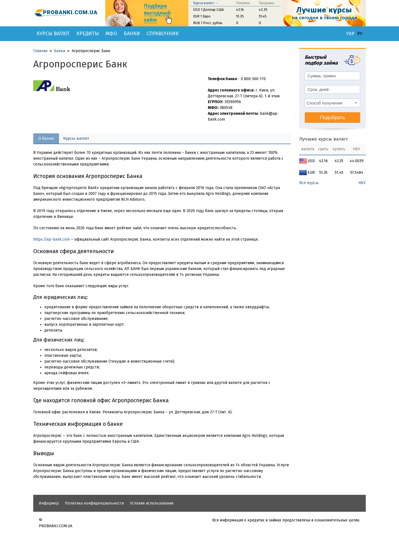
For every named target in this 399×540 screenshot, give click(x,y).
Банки (132, 33)
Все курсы (308, 182)
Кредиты (87, 33)
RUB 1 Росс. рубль (207, 23)
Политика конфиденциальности (94, 503)
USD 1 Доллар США (208, 9)
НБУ (362, 182)
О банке (46, 138)
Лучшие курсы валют (323, 139)
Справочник (163, 33)
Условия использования (151, 503)
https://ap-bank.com (51, 239)
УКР (350, 34)
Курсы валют (53, 33)
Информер (49, 503)
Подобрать (332, 117)
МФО (111, 33)
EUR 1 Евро (202, 16)
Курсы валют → (206, 3)
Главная (40, 51)
